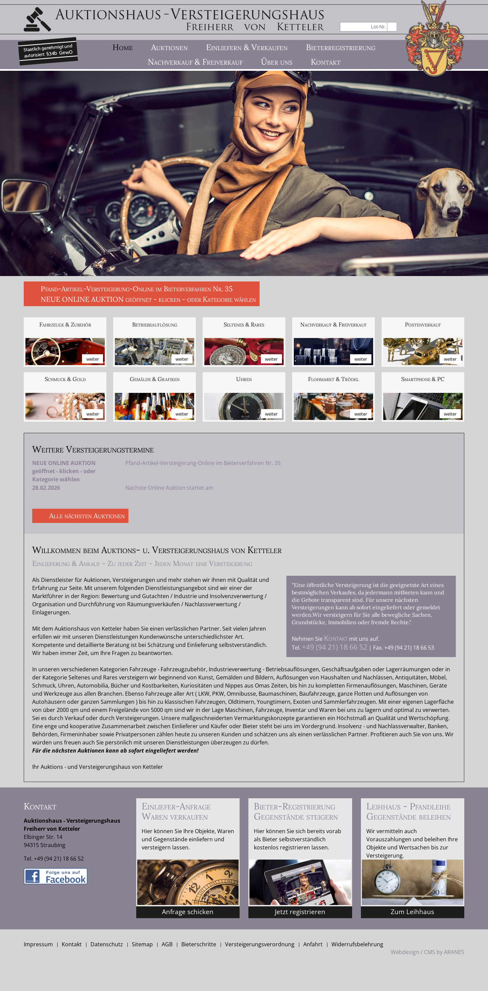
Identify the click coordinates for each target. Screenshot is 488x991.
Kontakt (336, 638)
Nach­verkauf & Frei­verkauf (333, 324)
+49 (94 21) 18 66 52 (334, 647)
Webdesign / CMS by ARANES (427, 952)
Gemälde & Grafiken (155, 379)
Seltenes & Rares (244, 324)
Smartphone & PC (423, 379)
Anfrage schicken (188, 911)
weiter (92, 359)
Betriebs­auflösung (154, 324)
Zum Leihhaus (412, 911)
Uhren (244, 379)
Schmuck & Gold (65, 379)
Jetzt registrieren (300, 911)
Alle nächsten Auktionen (87, 515)
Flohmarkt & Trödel (333, 379)
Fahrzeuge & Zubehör (65, 324)
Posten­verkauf (423, 324)
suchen (391, 26)
